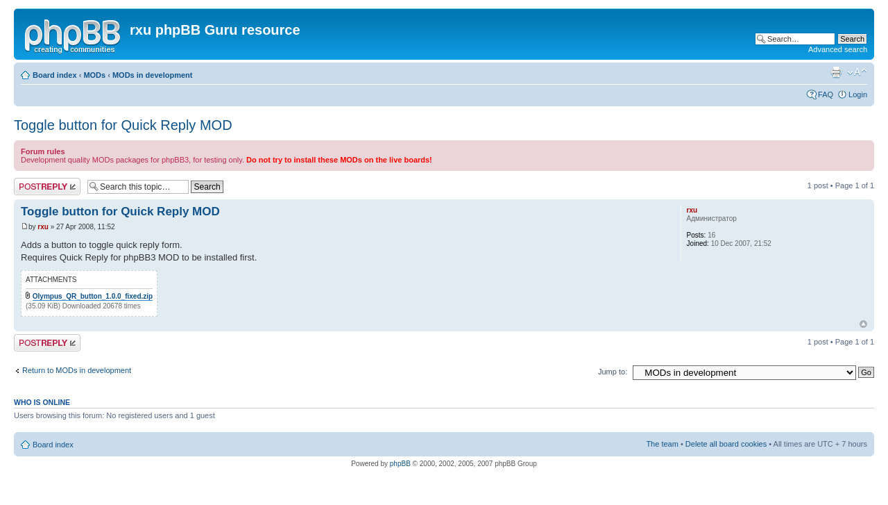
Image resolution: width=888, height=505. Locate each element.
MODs (94, 75)
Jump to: (612, 371)
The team (662, 444)
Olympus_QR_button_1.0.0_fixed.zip (93, 296)
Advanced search (837, 49)
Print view (836, 72)
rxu (43, 227)
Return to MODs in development (76, 370)
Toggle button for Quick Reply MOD (123, 125)
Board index (55, 75)
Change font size (857, 72)
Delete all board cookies (726, 444)
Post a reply (47, 186)
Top (863, 324)
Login (857, 94)
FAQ (825, 94)
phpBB (400, 463)
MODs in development (152, 75)
